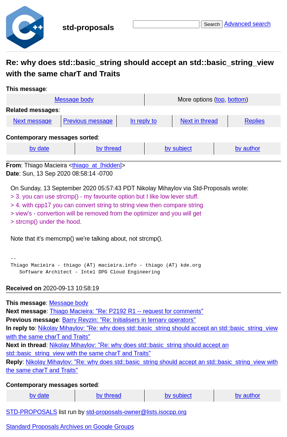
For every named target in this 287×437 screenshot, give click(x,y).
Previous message (88, 121)
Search (212, 24)
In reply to (143, 121)
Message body (74, 99)
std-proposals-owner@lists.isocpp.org (136, 412)
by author (247, 148)
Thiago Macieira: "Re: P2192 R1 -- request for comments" (126, 311)
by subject (178, 148)
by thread (108, 148)
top (220, 99)
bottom (237, 99)
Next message (32, 121)
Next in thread (199, 121)
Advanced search (247, 24)
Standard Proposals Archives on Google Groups (70, 426)
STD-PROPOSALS (31, 412)
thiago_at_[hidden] (97, 165)
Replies (254, 121)
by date (39, 148)
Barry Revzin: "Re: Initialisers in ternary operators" (128, 320)
